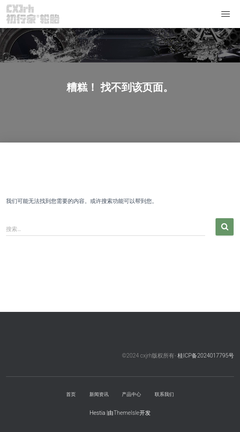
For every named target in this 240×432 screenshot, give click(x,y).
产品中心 (131, 394)
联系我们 (164, 394)
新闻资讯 (99, 394)
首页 (71, 394)
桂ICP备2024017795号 (205, 355)
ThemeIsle (126, 413)
